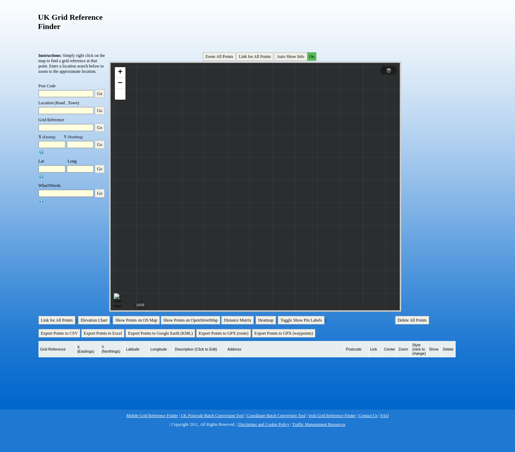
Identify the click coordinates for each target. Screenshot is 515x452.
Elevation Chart (94, 320)
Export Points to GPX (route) (223, 333)
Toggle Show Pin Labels (301, 320)
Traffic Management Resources (319, 424)
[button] (120, 72)
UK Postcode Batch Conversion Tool (212, 415)
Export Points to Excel (103, 333)
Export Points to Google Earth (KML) (160, 333)
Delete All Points (412, 320)
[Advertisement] (256, 24)
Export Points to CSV (59, 333)
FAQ (385, 415)
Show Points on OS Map (136, 320)
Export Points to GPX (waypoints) (283, 333)
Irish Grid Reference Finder (332, 415)
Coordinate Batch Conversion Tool (275, 415)
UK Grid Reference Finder (70, 22)
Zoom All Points (219, 56)
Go (100, 93)
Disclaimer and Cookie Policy (263, 424)
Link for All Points (255, 56)
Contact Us (368, 415)
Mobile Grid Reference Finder (152, 415)
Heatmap (265, 320)
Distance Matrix (237, 320)
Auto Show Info (296, 56)
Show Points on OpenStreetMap (190, 320)
